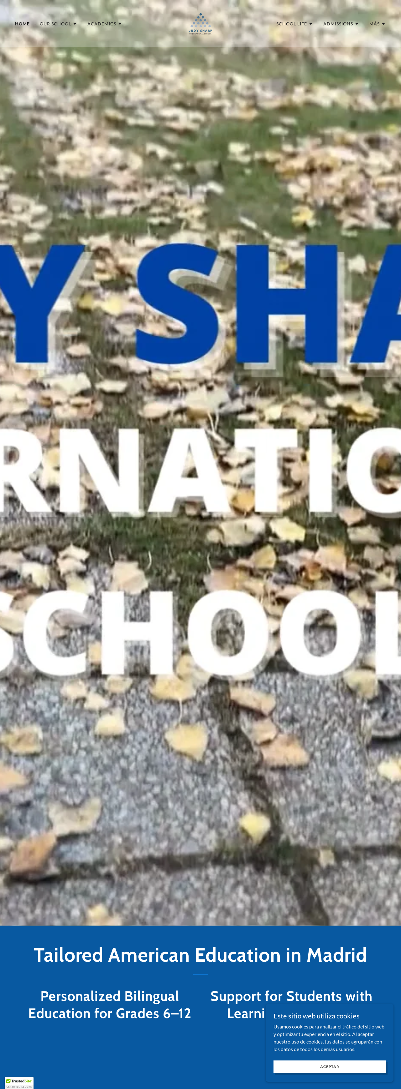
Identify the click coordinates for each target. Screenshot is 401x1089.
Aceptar (331, 1066)
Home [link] (22, 23)
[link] (200, 23)
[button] (58, 24)
